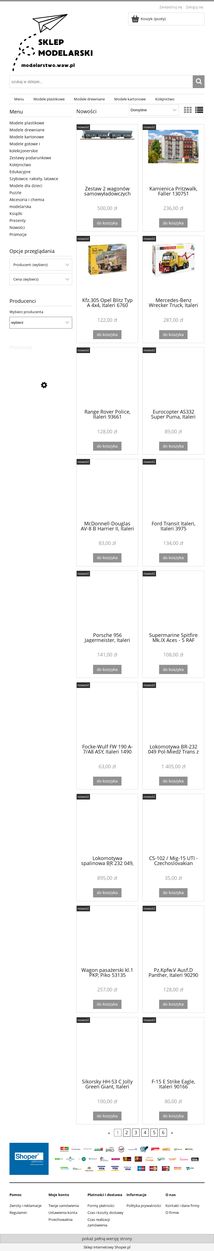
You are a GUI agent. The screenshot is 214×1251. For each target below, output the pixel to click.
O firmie (172, 1212)
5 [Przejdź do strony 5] (154, 1133)
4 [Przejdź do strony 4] (145, 1133)
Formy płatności (100, 1205)
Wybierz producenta (26, 312)
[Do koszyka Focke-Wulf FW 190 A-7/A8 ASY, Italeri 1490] (107, 781)
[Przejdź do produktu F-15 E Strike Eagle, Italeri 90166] (173, 1047)
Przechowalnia (60, 1219)
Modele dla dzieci (25, 185)
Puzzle (15, 192)
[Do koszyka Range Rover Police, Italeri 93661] (107, 446)
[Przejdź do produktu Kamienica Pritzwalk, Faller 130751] (173, 154)
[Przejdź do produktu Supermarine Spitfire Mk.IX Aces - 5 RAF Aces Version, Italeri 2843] (173, 600)
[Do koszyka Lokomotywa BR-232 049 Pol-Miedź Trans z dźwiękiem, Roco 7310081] (173, 781)
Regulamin (18, 1212)
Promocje (18, 234)
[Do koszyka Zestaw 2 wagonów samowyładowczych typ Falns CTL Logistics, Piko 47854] (107, 223)
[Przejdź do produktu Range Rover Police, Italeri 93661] (107, 377)
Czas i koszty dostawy (105, 1212)
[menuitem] (19, 99)
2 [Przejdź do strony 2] (126, 1133)
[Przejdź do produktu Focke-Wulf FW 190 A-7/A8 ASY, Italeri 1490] (107, 712)
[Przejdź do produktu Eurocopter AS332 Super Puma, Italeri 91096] (173, 377)
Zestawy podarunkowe (30, 157)
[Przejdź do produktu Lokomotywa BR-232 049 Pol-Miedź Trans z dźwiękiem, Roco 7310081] (173, 712)
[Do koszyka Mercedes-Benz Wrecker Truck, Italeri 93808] (173, 334)
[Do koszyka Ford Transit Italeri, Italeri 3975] (173, 557)
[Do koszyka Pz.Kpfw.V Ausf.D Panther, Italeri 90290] (173, 1004)
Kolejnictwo (20, 164)
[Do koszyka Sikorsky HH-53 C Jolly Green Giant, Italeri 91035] (107, 1116)
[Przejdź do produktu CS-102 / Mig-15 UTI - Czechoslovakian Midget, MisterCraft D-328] (173, 824)
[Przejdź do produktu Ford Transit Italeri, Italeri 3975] (173, 489)
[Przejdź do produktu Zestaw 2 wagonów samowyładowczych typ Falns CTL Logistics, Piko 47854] (107, 154)
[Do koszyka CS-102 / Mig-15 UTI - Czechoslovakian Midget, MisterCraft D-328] (173, 892)
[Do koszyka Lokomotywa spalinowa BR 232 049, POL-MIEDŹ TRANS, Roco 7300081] (107, 892)
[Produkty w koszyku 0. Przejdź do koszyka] (149, 18)
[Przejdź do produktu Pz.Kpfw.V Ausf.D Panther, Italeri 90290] (173, 935)
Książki (15, 213)
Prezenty (17, 220)
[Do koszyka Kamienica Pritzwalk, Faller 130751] (173, 223)
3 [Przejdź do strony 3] (136, 1133)
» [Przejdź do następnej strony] (172, 1133)
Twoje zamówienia (63, 1205)
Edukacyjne (20, 171)
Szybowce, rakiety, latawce (33, 178)
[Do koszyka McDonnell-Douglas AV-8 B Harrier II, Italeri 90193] (107, 557)
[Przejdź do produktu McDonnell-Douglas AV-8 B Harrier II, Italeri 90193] (107, 489)
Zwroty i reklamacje (25, 1205)
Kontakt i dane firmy (183, 1205)
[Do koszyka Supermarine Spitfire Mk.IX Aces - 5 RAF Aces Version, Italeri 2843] (173, 669)
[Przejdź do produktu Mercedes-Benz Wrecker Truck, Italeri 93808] (173, 266)
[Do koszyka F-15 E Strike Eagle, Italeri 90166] (173, 1116)
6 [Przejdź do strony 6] (163, 1133)
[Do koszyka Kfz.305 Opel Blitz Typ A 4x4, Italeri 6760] (107, 334)
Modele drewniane (27, 129)
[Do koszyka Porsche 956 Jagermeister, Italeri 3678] (107, 669)
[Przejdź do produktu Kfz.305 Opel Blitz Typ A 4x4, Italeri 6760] (107, 266)
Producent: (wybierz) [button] (30, 264)
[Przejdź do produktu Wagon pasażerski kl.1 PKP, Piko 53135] (107, 935)
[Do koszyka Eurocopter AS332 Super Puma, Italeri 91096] (173, 446)
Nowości (17, 227)
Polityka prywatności (144, 1205)
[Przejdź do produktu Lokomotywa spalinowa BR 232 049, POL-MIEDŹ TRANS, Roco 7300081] (107, 824)
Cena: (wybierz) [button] (25, 279)
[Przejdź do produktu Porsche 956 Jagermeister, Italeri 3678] (107, 600)
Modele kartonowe (26, 136)
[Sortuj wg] (154, 110)
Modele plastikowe (26, 122)
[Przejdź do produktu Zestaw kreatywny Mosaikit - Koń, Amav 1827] (41, 410)
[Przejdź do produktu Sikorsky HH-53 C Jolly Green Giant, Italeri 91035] (107, 1047)
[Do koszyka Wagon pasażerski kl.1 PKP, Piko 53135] (107, 1004)
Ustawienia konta (62, 1212)
